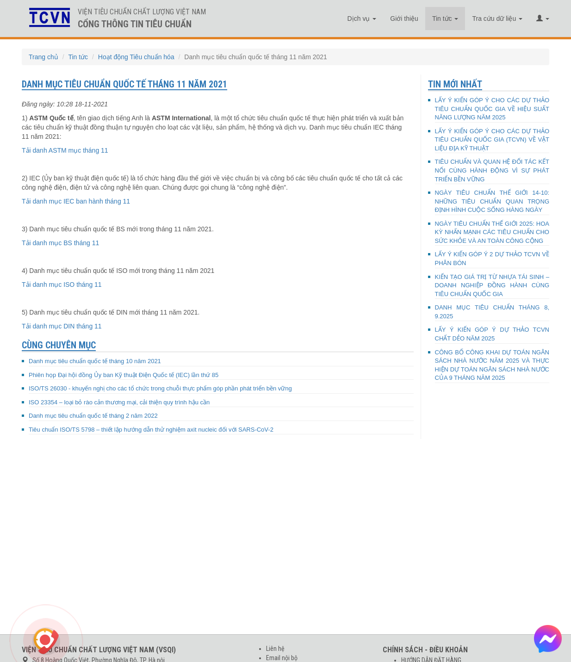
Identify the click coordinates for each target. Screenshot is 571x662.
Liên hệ (275, 648)
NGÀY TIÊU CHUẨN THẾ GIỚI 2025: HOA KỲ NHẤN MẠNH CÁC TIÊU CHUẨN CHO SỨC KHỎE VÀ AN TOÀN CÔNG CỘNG (492, 232)
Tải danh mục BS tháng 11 (60, 243)
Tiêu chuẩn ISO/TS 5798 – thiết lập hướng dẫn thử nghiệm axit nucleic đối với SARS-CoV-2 (151, 429)
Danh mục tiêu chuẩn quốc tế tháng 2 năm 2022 (93, 415)
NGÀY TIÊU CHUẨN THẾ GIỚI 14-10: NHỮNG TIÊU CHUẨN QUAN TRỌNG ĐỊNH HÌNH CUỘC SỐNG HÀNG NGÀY (492, 201)
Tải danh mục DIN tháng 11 (62, 326)
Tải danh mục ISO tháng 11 (62, 284)
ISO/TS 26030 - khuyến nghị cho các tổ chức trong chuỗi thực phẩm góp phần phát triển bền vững (160, 388)
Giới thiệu (404, 18)
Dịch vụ (362, 18)
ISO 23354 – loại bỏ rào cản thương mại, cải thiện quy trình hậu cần (119, 402)
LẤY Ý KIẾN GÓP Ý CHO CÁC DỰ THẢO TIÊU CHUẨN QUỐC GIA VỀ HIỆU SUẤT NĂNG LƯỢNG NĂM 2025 (492, 109)
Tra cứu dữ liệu (497, 18)
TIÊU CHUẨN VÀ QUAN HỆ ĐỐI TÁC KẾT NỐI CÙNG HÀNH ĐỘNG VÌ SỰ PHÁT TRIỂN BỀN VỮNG (492, 170)
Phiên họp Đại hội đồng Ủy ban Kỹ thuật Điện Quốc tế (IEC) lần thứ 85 (123, 374)
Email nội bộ (282, 658)
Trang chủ (43, 57)
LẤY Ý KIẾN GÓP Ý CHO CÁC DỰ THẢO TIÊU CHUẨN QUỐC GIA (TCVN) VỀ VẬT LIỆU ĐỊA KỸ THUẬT (492, 140)
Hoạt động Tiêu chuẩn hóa (136, 57)
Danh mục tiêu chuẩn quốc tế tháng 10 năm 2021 (95, 361)
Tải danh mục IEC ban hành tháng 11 (76, 201)
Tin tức (445, 18)
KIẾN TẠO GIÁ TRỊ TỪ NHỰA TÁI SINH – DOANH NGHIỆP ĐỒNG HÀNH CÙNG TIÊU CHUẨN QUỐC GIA (492, 285)
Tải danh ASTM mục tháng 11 (65, 150)
